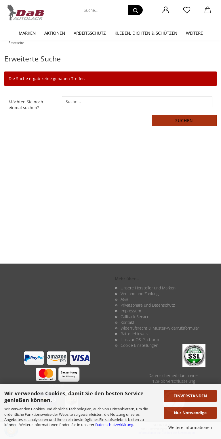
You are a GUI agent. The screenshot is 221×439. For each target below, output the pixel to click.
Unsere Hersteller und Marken (148, 288)
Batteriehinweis (134, 333)
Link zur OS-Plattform (140, 339)
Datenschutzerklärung (114, 424)
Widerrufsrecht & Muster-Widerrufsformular (160, 328)
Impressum (131, 311)
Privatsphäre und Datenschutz (148, 305)
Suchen (184, 120)
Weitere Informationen (190, 427)
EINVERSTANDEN (190, 396)
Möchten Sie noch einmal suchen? (26, 104)
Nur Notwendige (190, 412)
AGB (124, 299)
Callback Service (135, 316)
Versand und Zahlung (140, 293)
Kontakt (127, 322)
